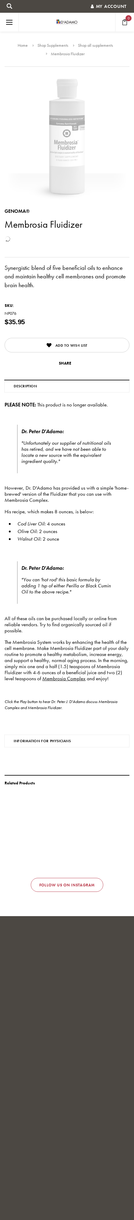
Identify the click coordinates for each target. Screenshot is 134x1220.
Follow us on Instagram (67, 885)
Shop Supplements (52, 45)
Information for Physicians (42, 741)
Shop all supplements (95, 45)
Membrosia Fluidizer (68, 53)
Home (23, 45)
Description (25, 386)
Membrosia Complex (64, 678)
